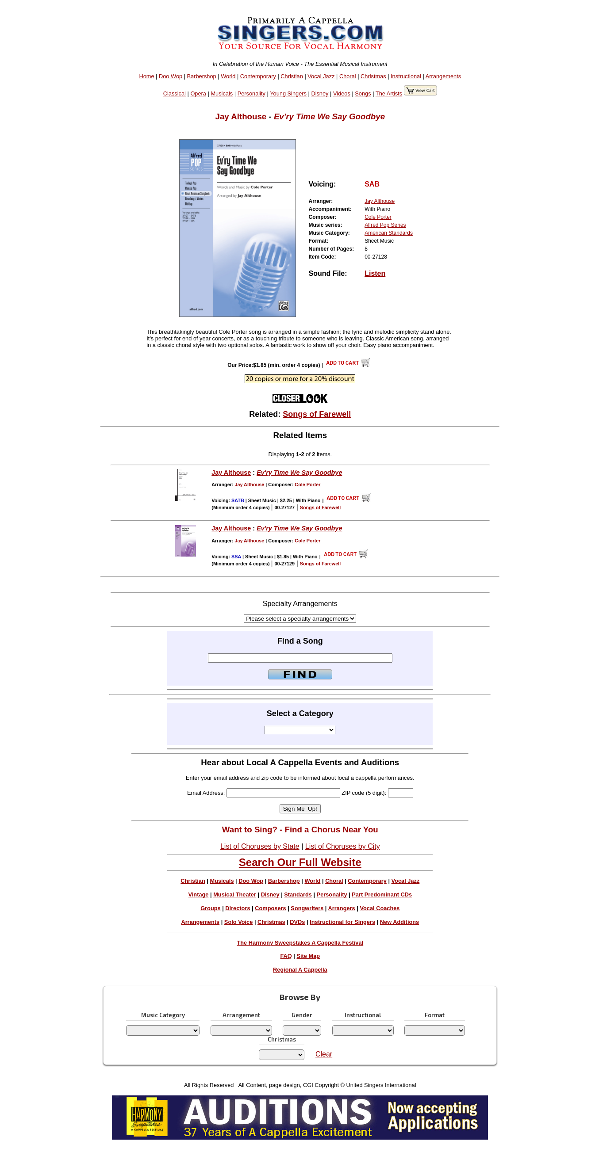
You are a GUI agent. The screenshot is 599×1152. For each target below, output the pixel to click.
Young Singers (288, 93)
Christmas (373, 76)
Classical (174, 93)
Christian (291, 76)
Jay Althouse (241, 116)
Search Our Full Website (300, 862)
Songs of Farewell (317, 414)
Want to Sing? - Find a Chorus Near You (300, 829)
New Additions (399, 922)
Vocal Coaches (379, 908)
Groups (210, 908)
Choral (347, 76)
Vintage (198, 894)
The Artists (389, 93)
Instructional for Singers (342, 922)
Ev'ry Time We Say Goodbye (329, 116)
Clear (323, 1054)
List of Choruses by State (260, 846)
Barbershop (201, 76)
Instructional (406, 76)
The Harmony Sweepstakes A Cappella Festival (300, 942)
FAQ (286, 956)
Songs (363, 93)
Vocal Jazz (320, 76)
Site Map (308, 956)
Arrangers (341, 908)
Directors (237, 908)
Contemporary (258, 76)
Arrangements (443, 76)
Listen (375, 273)
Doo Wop (170, 76)
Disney (319, 93)
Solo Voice (238, 922)
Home (146, 76)
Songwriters (307, 908)
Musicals (222, 93)
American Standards (389, 233)
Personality (251, 93)
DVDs (297, 922)
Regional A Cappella (300, 969)
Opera (198, 93)
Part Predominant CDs (382, 894)
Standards (298, 894)
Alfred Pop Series (385, 225)
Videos (341, 93)
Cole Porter (378, 217)
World (228, 76)
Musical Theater (234, 894)
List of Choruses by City (342, 846)
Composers (270, 908)
